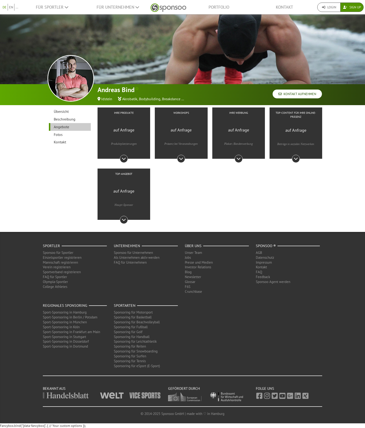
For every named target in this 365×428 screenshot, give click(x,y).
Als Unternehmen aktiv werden (136, 257)
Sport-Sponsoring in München (65, 322)
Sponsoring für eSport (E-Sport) (137, 366)
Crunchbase (193, 291)
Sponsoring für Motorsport (133, 312)
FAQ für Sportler (55, 277)
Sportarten (124, 305)
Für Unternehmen (118, 7)
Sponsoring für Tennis (130, 361)
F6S (187, 286)
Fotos (58, 134)
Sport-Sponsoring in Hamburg (65, 312)
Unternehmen (127, 245)
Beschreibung (64, 119)
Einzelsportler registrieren (62, 257)
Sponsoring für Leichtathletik (135, 341)
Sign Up (352, 7)
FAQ (259, 272)
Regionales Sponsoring (65, 305)
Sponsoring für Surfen (130, 356)
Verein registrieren (57, 267)
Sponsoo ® (266, 245)
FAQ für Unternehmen (130, 262)
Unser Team (193, 252)
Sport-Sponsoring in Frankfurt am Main (71, 332)
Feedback (263, 277)
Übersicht (61, 111)
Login (329, 7)
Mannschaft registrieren (60, 262)
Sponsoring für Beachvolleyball (137, 322)
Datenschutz (265, 257)
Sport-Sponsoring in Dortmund (65, 346)
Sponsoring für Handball (131, 337)
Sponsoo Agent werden (273, 282)
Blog (188, 272)
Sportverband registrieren (62, 272)
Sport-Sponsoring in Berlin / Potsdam (70, 317)
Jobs (188, 257)
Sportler (51, 245)
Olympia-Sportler (55, 282)
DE (5, 7)
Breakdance (171, 99)
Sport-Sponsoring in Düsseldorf (66, 341)
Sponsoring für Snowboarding (136, 351)
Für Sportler (52, 7)
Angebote (61, 126)
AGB (259, 252)
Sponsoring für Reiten (130, 346)
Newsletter (193, 277)
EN (11, 7)
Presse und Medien (199, 262)
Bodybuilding (149, 99)
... (17, 7)
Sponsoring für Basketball (133, 317)
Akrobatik (129, 99)
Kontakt (284, 7)
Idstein (106, 99)
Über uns (193, 245)
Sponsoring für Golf (128, 332)
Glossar (190, 282)
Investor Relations (198, 267)
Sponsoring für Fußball (131, 327)
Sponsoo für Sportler (58, 252)
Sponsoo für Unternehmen (133, 252)
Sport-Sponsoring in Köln (61, 327)
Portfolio (219, 7)
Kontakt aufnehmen (297, 94)
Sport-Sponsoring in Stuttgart (64, 337)
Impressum (264, 262)
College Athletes (55, 286)
